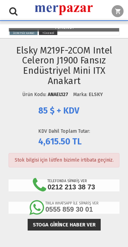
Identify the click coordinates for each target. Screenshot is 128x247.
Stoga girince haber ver (64, 225)
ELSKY (96, 94)
